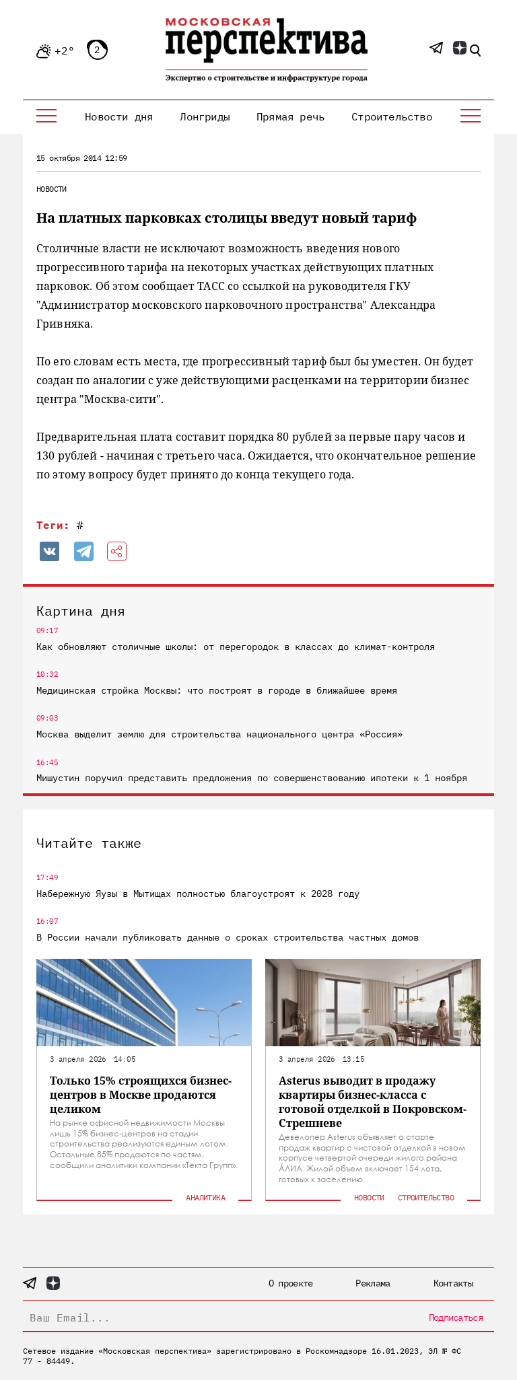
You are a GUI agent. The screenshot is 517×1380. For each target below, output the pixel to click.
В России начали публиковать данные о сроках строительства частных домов (227, 937)
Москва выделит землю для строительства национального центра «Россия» (219, 734)
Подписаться (456, 1317)
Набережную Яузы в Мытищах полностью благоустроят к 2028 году (197, 893)
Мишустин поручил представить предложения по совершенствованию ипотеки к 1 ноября (251, 778)
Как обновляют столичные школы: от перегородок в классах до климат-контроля (235, 647)
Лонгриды (205, 116)
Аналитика (205, 1197)
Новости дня (119, 116)
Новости (51, 189)
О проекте (291, 1283)
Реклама (372, 1283)
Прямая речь (290, 116)
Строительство (391, 116)
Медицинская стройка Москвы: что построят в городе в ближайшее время (216, 690)
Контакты (453, 1283)
